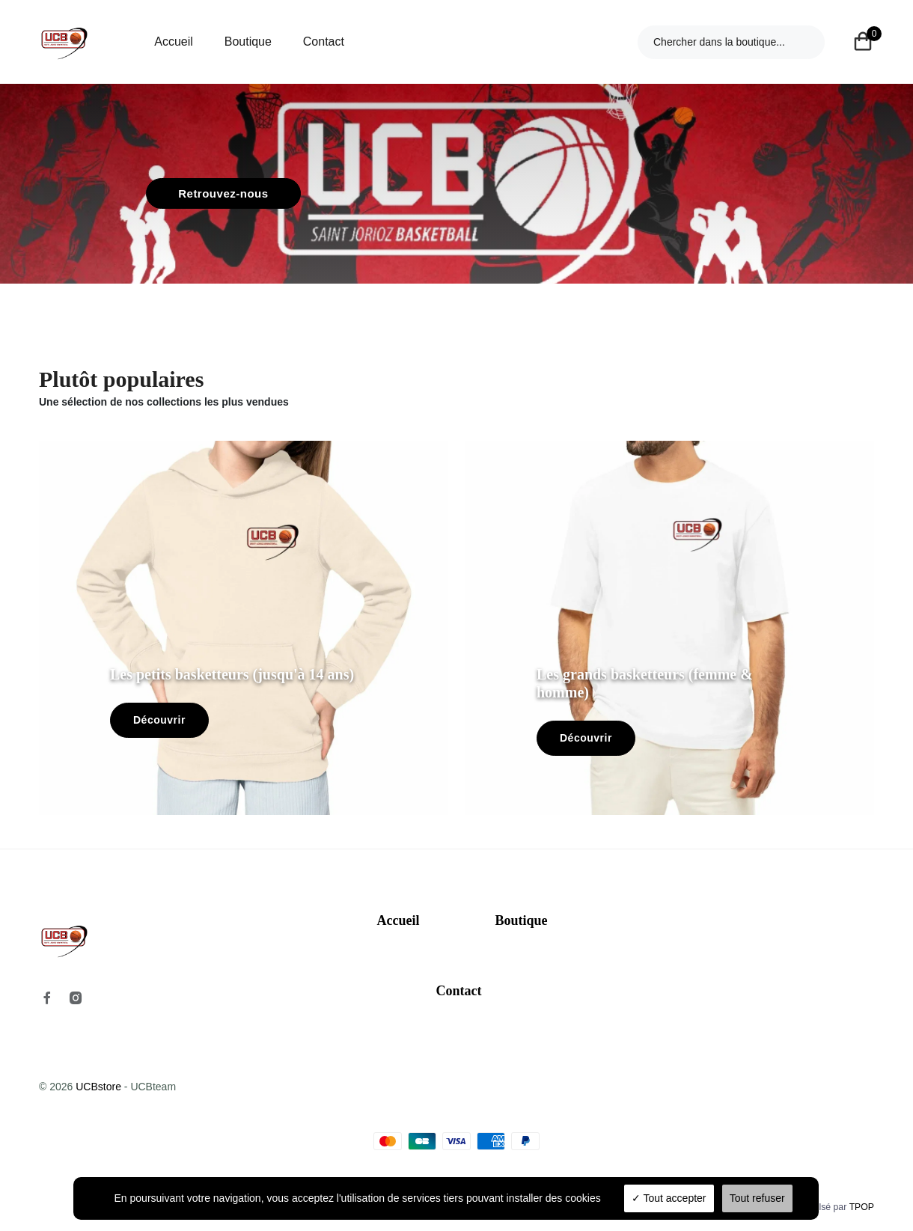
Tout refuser (757, 1198)
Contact (323, 41)
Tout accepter (669, 1198)
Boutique (248, 41)
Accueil (173, 41)
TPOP (861, 1207)
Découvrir (159, 720)
